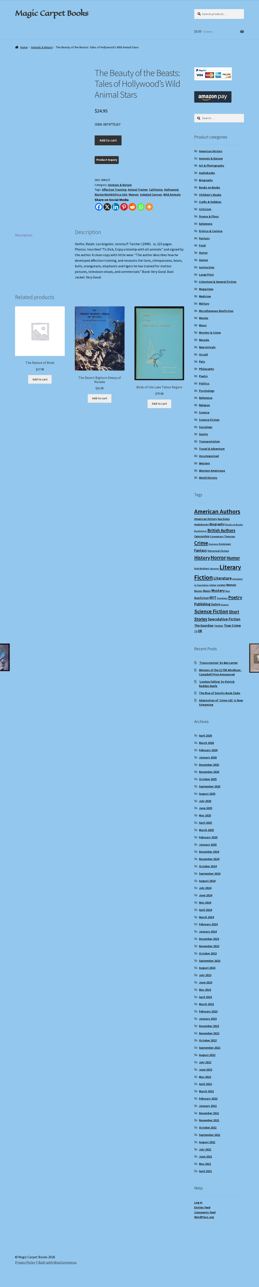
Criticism (205, 209)
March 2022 (206, 1091)
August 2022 (207, 1055)
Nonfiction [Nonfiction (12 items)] (201, 598)
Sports (203, 434)
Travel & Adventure (212, 449)
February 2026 (208, 750)
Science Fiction (209, 420)
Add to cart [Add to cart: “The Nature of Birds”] (40, 379)
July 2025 (205, 801)
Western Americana (212, 471)
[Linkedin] (115, 207)
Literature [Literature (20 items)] (222, 578)
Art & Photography (211, 165)
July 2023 (205, 975)
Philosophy (206, 369)
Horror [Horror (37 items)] (218, 557)
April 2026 (205, 735)
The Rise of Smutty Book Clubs (219, 693)
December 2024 (209, 852)
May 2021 (205, 1164)
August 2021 (207, 1142)
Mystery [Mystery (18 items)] (218, 590)
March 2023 (206, 1004)
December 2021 (209, 1113)
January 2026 (208, 757)
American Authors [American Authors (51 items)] (217, 511)
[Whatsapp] (141, 207)
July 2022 (205, 1062)
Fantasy (204, 238)
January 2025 (208, 844)
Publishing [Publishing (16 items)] (202, 604)
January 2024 (208, 931)
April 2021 (205, 1171)
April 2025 (205, 823)
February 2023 (208, 1011)
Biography (206, 180)
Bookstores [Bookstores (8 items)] (200, 531)
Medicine (205, 296)
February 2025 (208, 837)
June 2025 (205, 808)
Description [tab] (23, 235)
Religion (204, 405)
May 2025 (205, 815)
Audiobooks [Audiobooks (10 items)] (201, 524)
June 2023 (205, 982)
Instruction (206, 267)
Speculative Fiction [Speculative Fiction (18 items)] (224, 619)
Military (204, 303)
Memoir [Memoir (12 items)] (231, 585)
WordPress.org (204, 1217)
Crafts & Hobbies (210, 202)
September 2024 (209, 873)
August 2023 (207, 968)
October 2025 (208, 779)
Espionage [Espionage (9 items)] (225, 543)
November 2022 (209, 1033)
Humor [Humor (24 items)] (233, 558)
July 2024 (205, 888)
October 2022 (208, 1040)
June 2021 (205, 1156)
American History (210, 151)
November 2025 (209, 772)
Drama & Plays (209, 216)
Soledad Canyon (151, 194)
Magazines (206, 289)
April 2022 (205, 1084)
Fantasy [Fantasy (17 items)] (200, 550)
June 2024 (205, 895)
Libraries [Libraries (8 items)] (214, 568)
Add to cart (108, 140)
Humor (203, 260)
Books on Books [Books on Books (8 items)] (234, 524)
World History (208, 478)
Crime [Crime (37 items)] (201, 543)
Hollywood (171, 189)
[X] (107, 207)
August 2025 (207, 794)
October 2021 (208, 1127)
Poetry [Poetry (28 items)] (235, 597)
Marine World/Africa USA (111, 194)
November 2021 (209, 1120)
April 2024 (205, 910)
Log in (198, 1202)
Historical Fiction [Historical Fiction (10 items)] (218, 550)
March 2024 (206, 917)
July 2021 (205, 1149)
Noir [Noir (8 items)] (227, 591)
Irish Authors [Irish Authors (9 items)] (201, 568)
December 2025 (209, 765)
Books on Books (209, 187)
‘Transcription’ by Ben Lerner (218, 663)
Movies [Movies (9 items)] (198, 591)
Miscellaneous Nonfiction (216, 311)
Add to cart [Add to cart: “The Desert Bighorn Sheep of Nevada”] (99, 398)
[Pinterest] (124, 207)
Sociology (205, 427)
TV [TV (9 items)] (195, 631)
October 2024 (208, 866)
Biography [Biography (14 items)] (217, 524)
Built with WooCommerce (57, 1262)
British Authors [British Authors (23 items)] (221, 530)
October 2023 (208, 953)
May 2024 (205, 902)
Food (202, 245)
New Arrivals (207, 347)
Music (203, 325)
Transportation (209, 441)
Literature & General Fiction (217, 282)
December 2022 (209, 1026)
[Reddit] (132, 207)
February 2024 (208, 924)
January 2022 (208, 1106)
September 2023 (209, 961)
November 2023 (209, 946)
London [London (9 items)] (221, 585)
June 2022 (205, 1069)
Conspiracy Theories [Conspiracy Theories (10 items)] (222, 536)
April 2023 (205, 997)
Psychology (206, 391)
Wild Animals (172, 194)
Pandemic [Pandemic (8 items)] (222, 598)
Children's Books (210, 195)
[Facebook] (99, 207)
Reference (205, 398)
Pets (202, 361)
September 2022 (209, 1048)
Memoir (134, 194)
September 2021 (209, 1135)
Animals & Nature (42, 47)
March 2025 (206, 830)
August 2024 (207, 881)
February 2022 (208, 1098)
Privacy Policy (25, 1262)
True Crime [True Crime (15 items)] (232, 625)
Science (204, 412)
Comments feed (205, 1212)
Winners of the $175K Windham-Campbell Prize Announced (220, 672)
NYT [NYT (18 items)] (213, 597)
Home (24, 47)
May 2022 (205, 1077)
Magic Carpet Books (51, 13)
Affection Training (114, 189)
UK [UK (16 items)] (200, 631)
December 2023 (209, 939)
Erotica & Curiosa (210, 231)
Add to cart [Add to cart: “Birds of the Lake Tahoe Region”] (159, 404)
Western (204, 463)
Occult (203, 354)
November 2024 (209, 859)
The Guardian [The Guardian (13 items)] (203, 625)
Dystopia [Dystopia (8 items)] (213, 544)
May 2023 (205, 990)
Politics (204, 383)
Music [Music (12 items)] (207, 591)
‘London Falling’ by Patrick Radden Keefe (216, 684)
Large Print (206, 275)
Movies (203, 318)
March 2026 (206, 743)
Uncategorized (209, 456)
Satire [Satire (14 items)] (215, 604)
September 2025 (209, 786)
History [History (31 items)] (202, 558)
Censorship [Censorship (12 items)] (201, 536)
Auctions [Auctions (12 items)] (224, 519)
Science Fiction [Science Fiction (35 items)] (211, 611)
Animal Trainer (138, 189)
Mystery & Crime (210, 332)
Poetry (203, 376)
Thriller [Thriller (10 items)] (218, 625)
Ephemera (205, 224)
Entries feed (202, 1207)
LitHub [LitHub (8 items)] (212, 585)
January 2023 (208, 1019)
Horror (203, 253)
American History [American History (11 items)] (205, 519)
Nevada (204, 340)
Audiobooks (207, 173)
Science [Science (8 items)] (225, 604)
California (156, 189)
